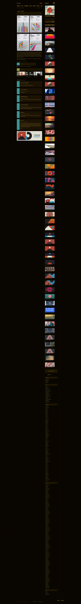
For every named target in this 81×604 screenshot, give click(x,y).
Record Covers (47, 461)
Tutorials (46, 472)
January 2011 (47, 553)
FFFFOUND (47, 388)
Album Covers (47, 407)
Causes (46, 414)
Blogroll (46, 411)
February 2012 (47, 544)
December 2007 (47, 579)
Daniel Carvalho (23, 82)
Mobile (46, 447)
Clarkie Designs (47, 387)
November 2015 (47, 512)
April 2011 (47, 551)
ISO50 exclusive (47, 441)
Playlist (50, 3)
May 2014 (47, 525)
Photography (47, 452)
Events (46, 423)
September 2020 (47, 484)
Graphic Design (47, 430)
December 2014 (47, 520)
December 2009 (47, 562)
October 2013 (47, 530)
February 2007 (47, 585)
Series (46, 464)
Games (46, 428)
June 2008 (47, 575)
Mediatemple (47, 398)
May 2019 (47, 487)
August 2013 (47, 531)
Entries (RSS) (34, 601)
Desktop (46, 421)
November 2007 (47, 580)
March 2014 (47, 526)
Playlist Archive (50, 16)
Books (46, 412)
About (31, 5)
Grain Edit (47, 389)
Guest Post (47, 431)
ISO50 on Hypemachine (48, 390)
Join (41, 5)
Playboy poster (31, 58)
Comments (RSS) (40, 601)
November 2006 (47, 587)
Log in (46, 592)
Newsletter (47, 450)
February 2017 (47, 502)
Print (25, 61)
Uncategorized (47, 474)
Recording (47, 462)
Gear (46, 429)
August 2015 (47, 514)
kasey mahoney (23, 104)
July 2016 (47, 507)
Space (46, 467)
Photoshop (47, 453)
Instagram (47, 436)
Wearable (47, 477)
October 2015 (47, 513)
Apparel (46, 409)
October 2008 (47, 572)
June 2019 (47, 486)
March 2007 (47, 584)
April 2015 (47, 517)
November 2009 (47, 563)
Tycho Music (26, 5)
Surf (46, 469)
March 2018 (47, 493)
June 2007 (47, 582)
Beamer (46, 382)
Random (46, 460)
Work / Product (60, 600)
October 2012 (47, 538)
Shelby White (47, 381)
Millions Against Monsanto (48, 399)
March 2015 (47, 518)
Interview (47, 438)
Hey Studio (19, 53)
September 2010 (47, 556)
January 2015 (47, 519)
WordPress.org (47, 594)
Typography (47, 473)
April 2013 (47, 534)
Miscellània (47, 446)
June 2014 (47, 524)
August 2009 (47, 565)
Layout (46, 442)
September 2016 (47, 506)
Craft (46, 418)
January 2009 (47, 570)
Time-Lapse (47, 470)
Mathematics (47, 445)
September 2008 (47, 573)
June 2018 (47, 491)
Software (47, 466)
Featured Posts (50, 25)
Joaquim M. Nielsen (48, 394)
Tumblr (46, 471)
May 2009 (47, 567)
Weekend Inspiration (48, 479)
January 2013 (47, 536)
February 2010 (47, 561)
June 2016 (47, 508)
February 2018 (47, 494)
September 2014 (47, 522)
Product (46, 457)
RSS (41, 3)
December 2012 (47, 537)
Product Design (47, 458)
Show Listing (47, 465)
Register (46, 591)
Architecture (47, 410)
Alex (20, 61)
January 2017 (47, 503)
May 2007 (47, 583)
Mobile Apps (47, 448)
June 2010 (47, 558)
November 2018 (47, 489)
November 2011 (47, 546)
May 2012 (47, 542)
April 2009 (47, 568)
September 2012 (47, 539)
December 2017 (47, 495)
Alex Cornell (47, 380)
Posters (46, 455)
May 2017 (47, 500)
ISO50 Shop (47, 393)
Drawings (47, 422)
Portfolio (18, 5)
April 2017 (47, 501)
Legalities (47, 443)
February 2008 (47, 578)
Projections (47, 459)
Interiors (46, 437)
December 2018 (47, 488)
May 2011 (47, 550)
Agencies (47, 406)
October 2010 (47, 555)
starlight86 (22, 89)
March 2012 (47, 543)
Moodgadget (47, 400)
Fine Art (46, 426)
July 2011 (47, 549)
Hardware (47, 433)
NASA (46, 449)
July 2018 (47, 490)
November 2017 (47, 496)
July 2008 (47, 574)
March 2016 (47, 510)
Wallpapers (47, 476)
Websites (47, 478)
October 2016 (47, 505)
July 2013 (47, 532)
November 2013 (47, 529)
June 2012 (47, 541)
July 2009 (47, 566)
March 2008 (47, 577)
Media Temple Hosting (50, 375)
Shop (22, 5)
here (27, 58)
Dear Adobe (47, 419)
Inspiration (47, 435)
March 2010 (47, 560)
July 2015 (47, 515)
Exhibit (46, 424)
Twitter (38, 5)
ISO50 (46, 440)
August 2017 (47, 498)
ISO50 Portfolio (47, 392)
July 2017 (47, 499)
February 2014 (47, 527)
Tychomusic (47, 402)
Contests (47, 417)
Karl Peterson (47, 395)
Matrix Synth (47, 397)
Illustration (47, 434)
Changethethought (23, 59)
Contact (34, 5)
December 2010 (47, 554)
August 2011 (47, 548)
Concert (46, 416)
